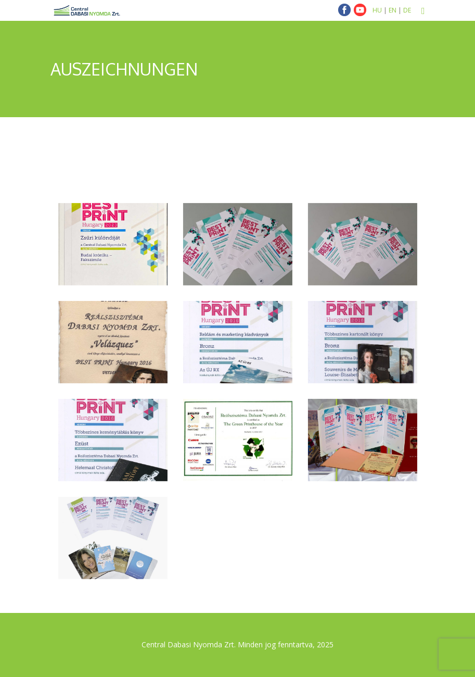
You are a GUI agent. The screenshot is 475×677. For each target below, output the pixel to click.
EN (392, 10)
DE (407, 10)
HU (377, 10)
